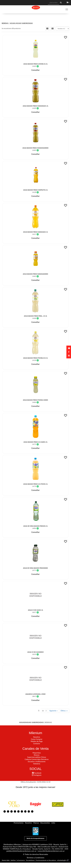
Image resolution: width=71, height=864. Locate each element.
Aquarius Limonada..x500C (35, 694)
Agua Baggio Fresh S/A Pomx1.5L (35, 484)
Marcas (36, 823)
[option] (14, 804)
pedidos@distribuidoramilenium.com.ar (21, 851)
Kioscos (36, 755)
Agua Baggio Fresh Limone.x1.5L (35, 64)
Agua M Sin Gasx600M (35, 652)
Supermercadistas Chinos (36, 757)
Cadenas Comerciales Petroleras (37, 759)
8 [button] (29, 811)
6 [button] (22, 811)
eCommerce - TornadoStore (25, 860)
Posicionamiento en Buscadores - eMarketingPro (51, 860)
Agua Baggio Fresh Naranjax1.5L (35, 232)
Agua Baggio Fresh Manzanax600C (35, 148)
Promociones (18, 823)
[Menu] (66, 9)
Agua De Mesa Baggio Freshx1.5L (35, 526)
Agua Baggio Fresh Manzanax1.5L (35, 106)
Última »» (64, 711)
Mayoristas (37, 753)
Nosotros (36, 737)
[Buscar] (61, 3)
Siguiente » (53, 711)
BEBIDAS (5, 23)
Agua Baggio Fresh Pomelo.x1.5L (35, 358)
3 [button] (11, 811)
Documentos (45, 823)
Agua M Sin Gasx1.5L (35, 610)
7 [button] (25, 811)
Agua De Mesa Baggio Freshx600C (35, 568)
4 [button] (15, 811)
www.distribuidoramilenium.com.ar (51, 851)
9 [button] (32, 811)
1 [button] (4, 811)
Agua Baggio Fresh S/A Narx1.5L (35, 442)
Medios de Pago (37, 741)
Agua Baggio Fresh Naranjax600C (35, 274)
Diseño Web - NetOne (9, 860)
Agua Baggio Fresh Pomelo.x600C (35, 400)
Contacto (36, 743)
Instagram (36, 775)
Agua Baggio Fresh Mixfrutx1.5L (35, 190)
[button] (69, 348)
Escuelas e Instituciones (36, 761)
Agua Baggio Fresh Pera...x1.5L (35, 316)
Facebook (36, 773)
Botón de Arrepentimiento (35, 838)
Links (53, 823)
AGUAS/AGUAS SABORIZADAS (21, 23)
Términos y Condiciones (35, 858)
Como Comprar (36, 739)
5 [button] (18, 811)
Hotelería (36, 764)
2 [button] (8, 811)
